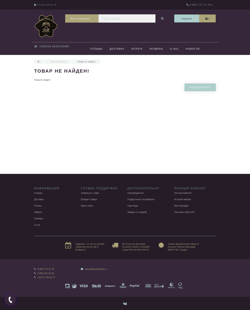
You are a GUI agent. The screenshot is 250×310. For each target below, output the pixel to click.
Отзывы (96, 48)
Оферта (38, 212)
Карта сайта (87, 205)
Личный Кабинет (183, 192)
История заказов (182, 199)
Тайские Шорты (58, 61)
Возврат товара (89, 199)
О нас (174, 48)
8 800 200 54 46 (45, 273)
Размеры (156, 48)
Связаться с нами (90, 192)
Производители (135, 192)
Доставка (117, 48)
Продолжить (200, 87)
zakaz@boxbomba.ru (96, 269)
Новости (193, 48)
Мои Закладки (181, 205)
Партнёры (132, 205)
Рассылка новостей (184, 212)
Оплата (137, 48)
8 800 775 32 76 (45, 269)
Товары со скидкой (137, 212)
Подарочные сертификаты (141, 199)
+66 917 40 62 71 (46, 277)
